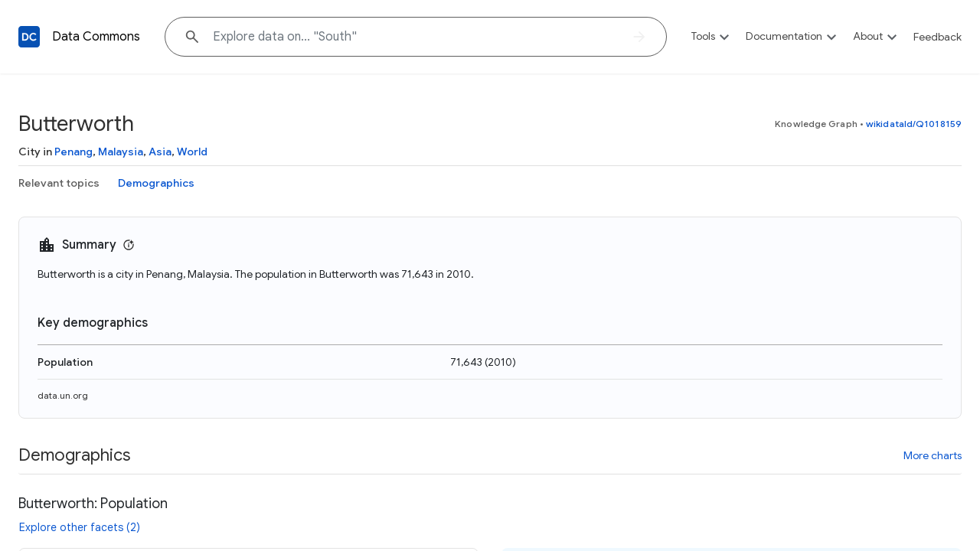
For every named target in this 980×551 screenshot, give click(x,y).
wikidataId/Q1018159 (914, 123)
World (192, 151)
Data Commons (96, 36)
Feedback (937, 37)
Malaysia (120, 151)
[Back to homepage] (29, 36)
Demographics (156, 183)
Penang (73, 151)
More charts (932, 455)
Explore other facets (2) (79, 527)
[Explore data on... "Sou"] (416, 37)
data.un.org (63, 395)
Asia (160, 151)
